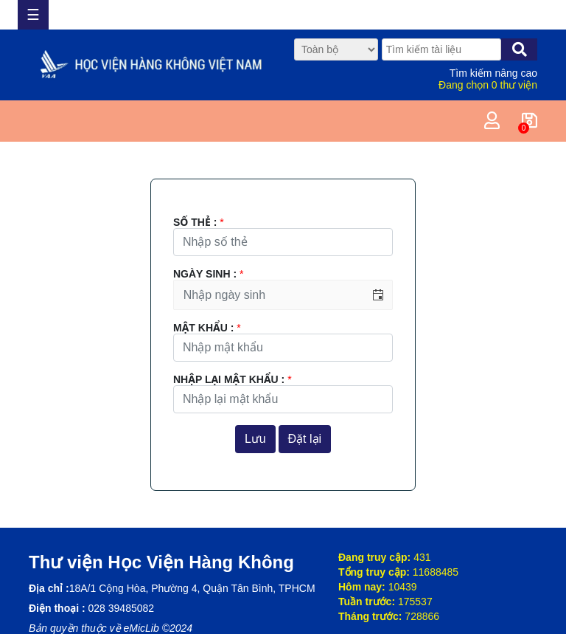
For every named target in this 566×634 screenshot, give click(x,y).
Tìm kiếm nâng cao (493, 73)
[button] (377, 294)
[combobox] (268, 294)
